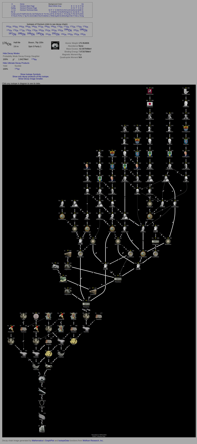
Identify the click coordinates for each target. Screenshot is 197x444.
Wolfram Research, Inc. (93, 441)
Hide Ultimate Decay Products (16, 63)
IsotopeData (63, 441)
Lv (78, 16)
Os (61, 14)
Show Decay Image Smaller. (30, 79)
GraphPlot (49, 441)
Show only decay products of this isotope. (31, 76)
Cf (38, 16)
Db (53, 16)
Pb (74, 14)
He (83, 4)
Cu (67, 10)
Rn (83, 14)
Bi (76, 14)
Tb (36, 14)
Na (12, 8)
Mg (14, 8)
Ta (53, 14)
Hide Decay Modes (11, 53)
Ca (14, 10)
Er (42, 14)
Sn (74, 12)
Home (22, 4)
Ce (19, 14)
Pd (65, 12)
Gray (59, 6)
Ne (83, 6)
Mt (63, 16)
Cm (33, 16)
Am (31, 16)
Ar (82, 8)
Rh (63, 12)
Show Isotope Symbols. (30, 74)
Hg (69, 14)
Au (67, 14)
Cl (80, 8)
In (71, 12)
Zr (51, 12)
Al (71, 8)
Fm (42, 16)
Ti (51, 10)
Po (79, 14)
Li (12, 6)
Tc (58, 12)
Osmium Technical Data (28, 10)
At (80, 14)
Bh (58, 16)
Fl (74, 16)
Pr (21, 14)
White (55, 6)
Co (63, 10)
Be (14, 6)
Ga (72, 10)
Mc (76, 16)
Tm (45, 14)
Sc (50, 10)
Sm (28, 14)
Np (26, 16)
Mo (56, 12)
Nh (72, 16)
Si (74, 8)
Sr (14, 12)
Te (78, 12)
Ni (65, 10)
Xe (83, 12)
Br (80, 10)
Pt (65, 14)
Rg (67, 16)
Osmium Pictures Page (28, 8)
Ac (17, 16)
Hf (51, 14)
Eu (31, 14)
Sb (76, 12)
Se (79, 10)
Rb (12, 12)
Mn (58, 10)
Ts (80, 16)
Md (45, 16)
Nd (23, 14)
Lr (49, 16)
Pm (25, 14)
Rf (51, 16)
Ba (14, 14)
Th (19, 16)
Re (58, 14)
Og (82, 16)
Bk (36, 16)
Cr (56, 10)
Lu (49, 14)
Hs (60, 16)
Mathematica (37, 441)
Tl (71, 14)
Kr (82, 10)
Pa (21, 16)
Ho (40, 14)
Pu (28, 16)
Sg (56, 16)
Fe (60, 10)
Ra (14, 16)
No (47, 16)
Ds (65, 16)
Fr (12, 16)
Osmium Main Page (27, 6)
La (17, 14)
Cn (69, 16)
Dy (38, 14)
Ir (62, 14)
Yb (47, 14)
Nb (53, 12)
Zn (69, 10)
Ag (67, 12)
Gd (33, 14)
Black (51, 6)
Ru (61, 12)
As (76, 10)
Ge (74, 10)
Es (40, 16)
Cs (12, 14)
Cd (69, 12)
